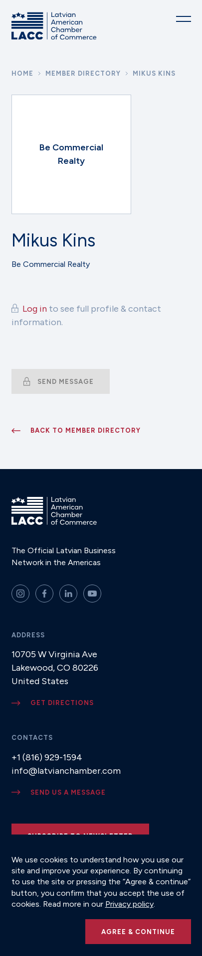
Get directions (62, 703)
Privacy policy (129, 904)
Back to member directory (85, 430)
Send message (65, 381)
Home (22, 73)
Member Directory (83, 73)
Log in (34, 308)
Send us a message (68, 792)
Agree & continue (138, 932)
